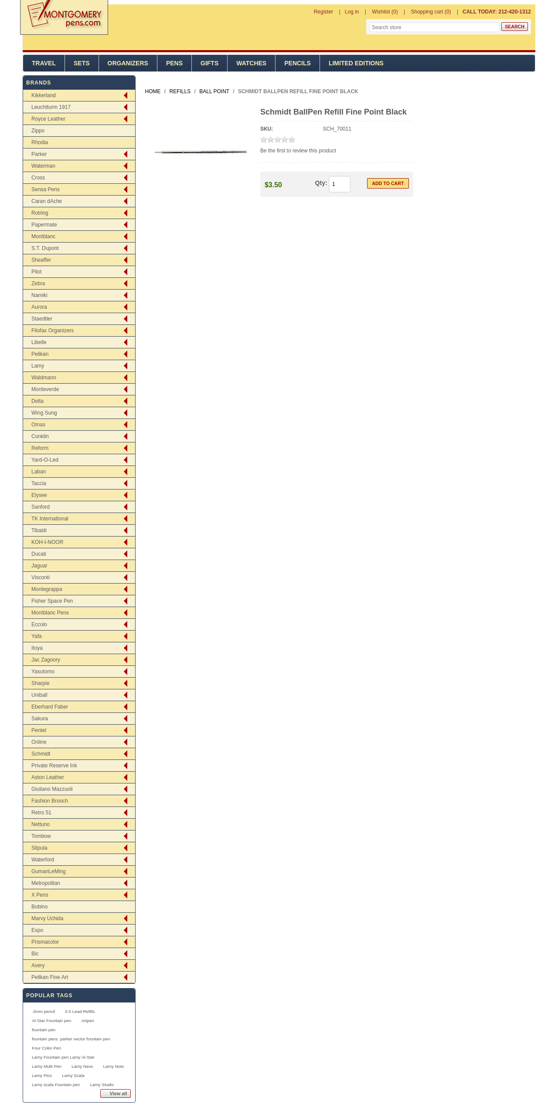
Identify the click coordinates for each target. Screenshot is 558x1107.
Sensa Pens (45, 189)
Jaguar (39, 566)
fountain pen (43, 1029)
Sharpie (40, 683)
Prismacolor (45, 942)
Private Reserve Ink (54, 766)
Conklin (40, 436)
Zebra (38, 283)
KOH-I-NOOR (47, 542)
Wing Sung (44, 413)
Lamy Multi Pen (46, 1066)
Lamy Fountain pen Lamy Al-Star (63, 1057)
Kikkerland (43, 95)
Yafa (36, 636)
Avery (37, 965)
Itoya (37, 648)
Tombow (41, 836)
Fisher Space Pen (52, 601)
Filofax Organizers (52, 330)
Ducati (38, 554)
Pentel (38, 730)
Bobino (39, 907)
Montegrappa (46, 589)
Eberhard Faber (49, 707)
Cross (38, 178)
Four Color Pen (46, 1048)
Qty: (321, 182)
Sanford (40, 507)
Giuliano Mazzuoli (52, 789)
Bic (35, 954)
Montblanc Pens (50, 613)
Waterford (42, 860)
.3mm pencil (43, 1011)
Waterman (43, 166)
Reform (39, 448)
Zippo (37, 131)
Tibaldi (39, 530)
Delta (37, 401)
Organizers (128, 63)
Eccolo (39, 624)
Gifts (209, 63)
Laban (38, 472)
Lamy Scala (73, 1075)
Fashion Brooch (49, 801)
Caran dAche (46, 201)
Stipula (39, 848)
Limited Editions (356, 63)
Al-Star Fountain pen (51, 1020)
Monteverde (45, 389)
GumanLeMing (48, 871)
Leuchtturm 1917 (51, 107)
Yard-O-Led (44, 460)
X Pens (39, 895)
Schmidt (40, 754)
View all (118, 1093)
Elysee (39, 495)
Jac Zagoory (45, 660)
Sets (82, 63)
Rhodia (39, 142)
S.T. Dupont (45, 248)
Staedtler (41, 319)
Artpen (88, 1020)
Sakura (39, 719)
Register (323, 12)
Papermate (44, 225)
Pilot (36, 272)
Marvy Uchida (47, 918)
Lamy (37, 366)
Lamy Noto (113, 1066)
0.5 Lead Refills (80, 1011)
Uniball (39, 695)
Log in (352, 12)
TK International (49, 519)
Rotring (39, 213)
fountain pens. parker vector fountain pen (71, 1038)
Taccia (38, 483)
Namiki (39, 295)
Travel (44, 63)
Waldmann (43, 378)
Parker (39, 154)
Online (39, 742)
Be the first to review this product (298, 151)
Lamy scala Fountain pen (56, 1084)
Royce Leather (48, 119)
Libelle (39, 342)
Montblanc (43, 236)
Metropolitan (45, 883)
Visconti (40, 577)
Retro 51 (41, 813)
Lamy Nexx (82, 1066)
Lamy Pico (42, 1075)
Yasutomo (42, 671)
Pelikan (39, 354)
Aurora (39, 307)
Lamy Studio (102, 1084)
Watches (251, 63)
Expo (37, 930)
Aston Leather (47, 777)
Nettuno (40, 824)
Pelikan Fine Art (49, 977)
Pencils (297, 63)
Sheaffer (41, 260)
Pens (174, 63)
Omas (38, 425)
